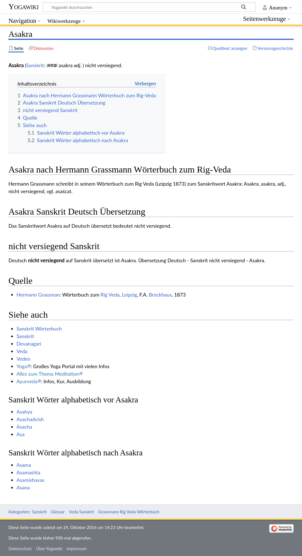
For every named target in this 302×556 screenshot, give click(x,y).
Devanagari (28, 344)
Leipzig (129, 295)
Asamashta (28, 472)
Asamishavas (30, 480)
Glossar (58, 511)
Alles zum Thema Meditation (47, 374)
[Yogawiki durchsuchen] (149, 7)
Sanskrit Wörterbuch (39, 329)
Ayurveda (26, 381)
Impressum (76, 548)
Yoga (21, 366)
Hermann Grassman (38, 295)
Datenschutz (20, 548)
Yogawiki (23, 6)
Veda (21, 351)
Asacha (24, 427)
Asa (20, 434)
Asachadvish (30, 419)
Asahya (24, 412)
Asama (23, 465)
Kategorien (18, 511)
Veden (23, 359)
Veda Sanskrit (81, 511)
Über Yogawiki (49, 548)
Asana (23, 487)
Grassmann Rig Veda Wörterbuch (128, 511)
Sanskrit (35, 65)
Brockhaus (160, 295)
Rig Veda (110, 295)
